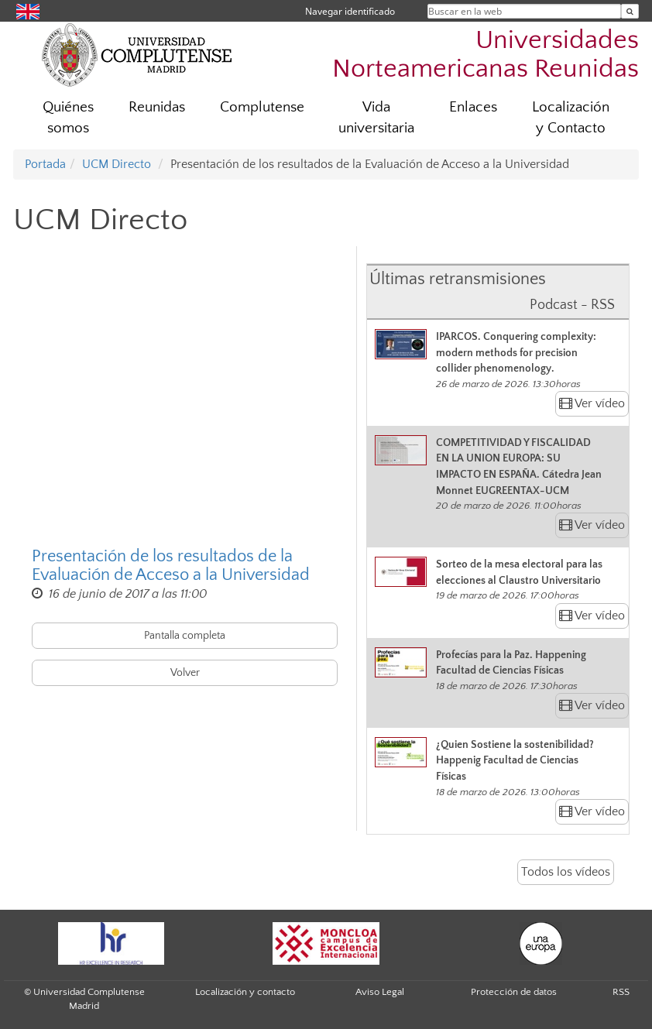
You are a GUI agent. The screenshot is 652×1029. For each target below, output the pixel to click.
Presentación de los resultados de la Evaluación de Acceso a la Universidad (171, 566)
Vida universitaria (376, 117)
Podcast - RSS (572, 305)
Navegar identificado (350, 11)
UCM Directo (116, 164)
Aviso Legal (379, 991)
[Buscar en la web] (630, 11)
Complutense (262, 107)
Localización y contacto (245, 991)
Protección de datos (514, 991)
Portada (45, 164)
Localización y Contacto (570, 117)
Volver (185, 673)
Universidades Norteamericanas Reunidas (485, 55)
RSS (621, 991)
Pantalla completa (184, 635)
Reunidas (157, 107)
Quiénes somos (68, 117)
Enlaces (473, 107)
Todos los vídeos (565, 872)
